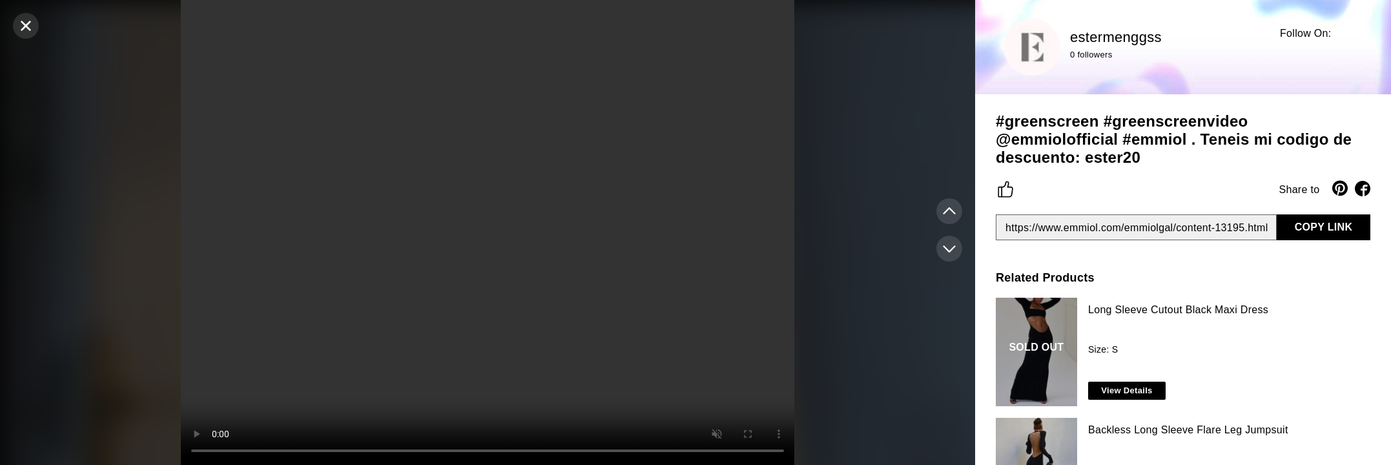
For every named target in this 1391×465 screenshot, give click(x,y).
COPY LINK (1324, 227)
